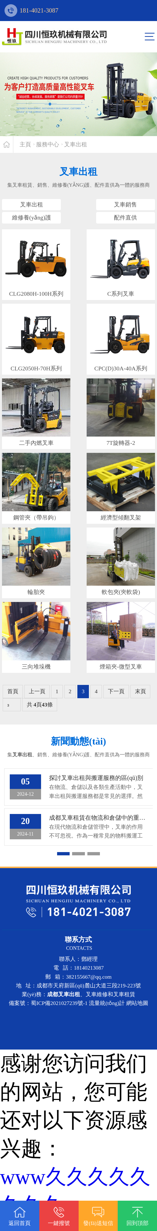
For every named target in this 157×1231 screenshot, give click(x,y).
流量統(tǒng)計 (107, 1015)
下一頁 (116, 701)
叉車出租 (75, 144)
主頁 (25, 144)
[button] (63, 865)
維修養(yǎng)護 (39, 223)
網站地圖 (137, 1015)
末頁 (140, 701)
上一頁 (37, 701)
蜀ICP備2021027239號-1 (59, 1015)
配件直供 (117, 223)
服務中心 (47, 144)
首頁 (12, 701)
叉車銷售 (117, 206)
